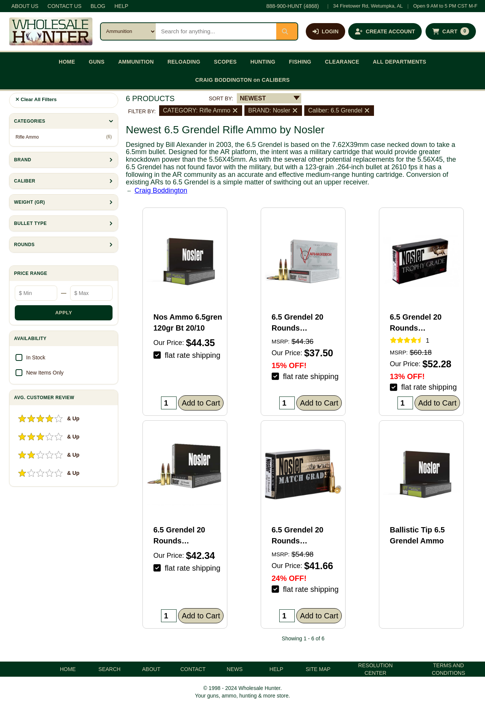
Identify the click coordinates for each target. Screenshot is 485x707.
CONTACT (193, 669)
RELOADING (183, 62)
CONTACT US (64, 6)
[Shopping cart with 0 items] (451, 31)
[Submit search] (286, 31)
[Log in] (325, 31)
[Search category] (128, 31)
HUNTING (262, 62)
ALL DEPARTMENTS (399, 62)
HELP (121, 6)
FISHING (300, 62)
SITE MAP (318, 669)
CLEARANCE (342, 62)
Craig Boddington (161, 190)
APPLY (63, 312)
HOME (67, 62)
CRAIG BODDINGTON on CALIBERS (242, 80)
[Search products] (216, 31)
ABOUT (151, 669)
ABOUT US (24, 6)
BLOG (98, 6)
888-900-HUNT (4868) (292, 6)
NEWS (234, 669)
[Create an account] (385, 31)
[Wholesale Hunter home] (50, 31)
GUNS (97, 62)
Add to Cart (201, 403)
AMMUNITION (136, 62)
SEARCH (109, 669)
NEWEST (253, 98)
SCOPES (225, 62)
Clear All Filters (36, 99)
